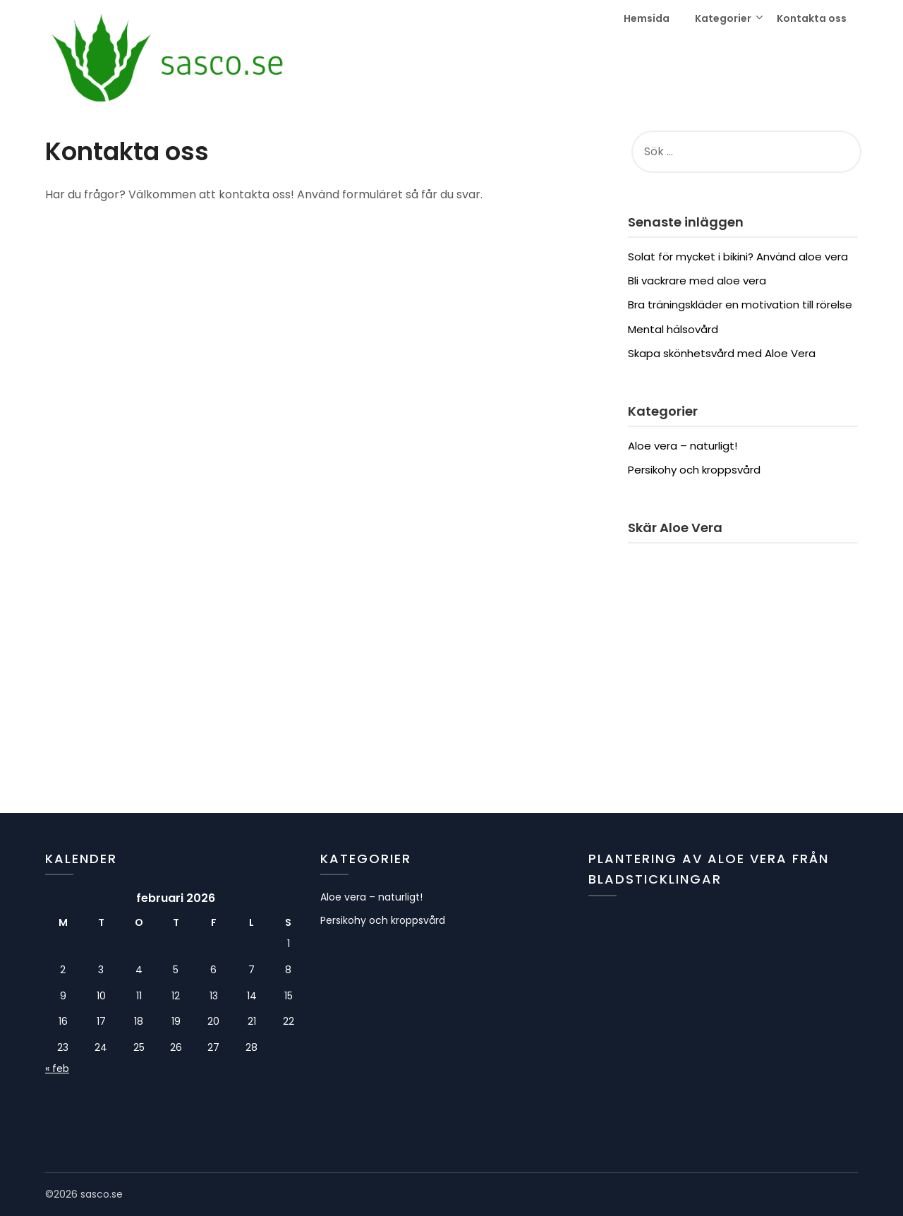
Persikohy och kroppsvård (694, 469)
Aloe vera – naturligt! (682, 445)
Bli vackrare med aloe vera (697, 280)
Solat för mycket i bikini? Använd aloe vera (738, 256)
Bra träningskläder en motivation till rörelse (740, 304)
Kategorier (723, 18)
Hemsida (646, 18)
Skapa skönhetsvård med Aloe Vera (722, 353)
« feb (57, 1068)
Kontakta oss (812, 18)
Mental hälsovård (673, 329)
